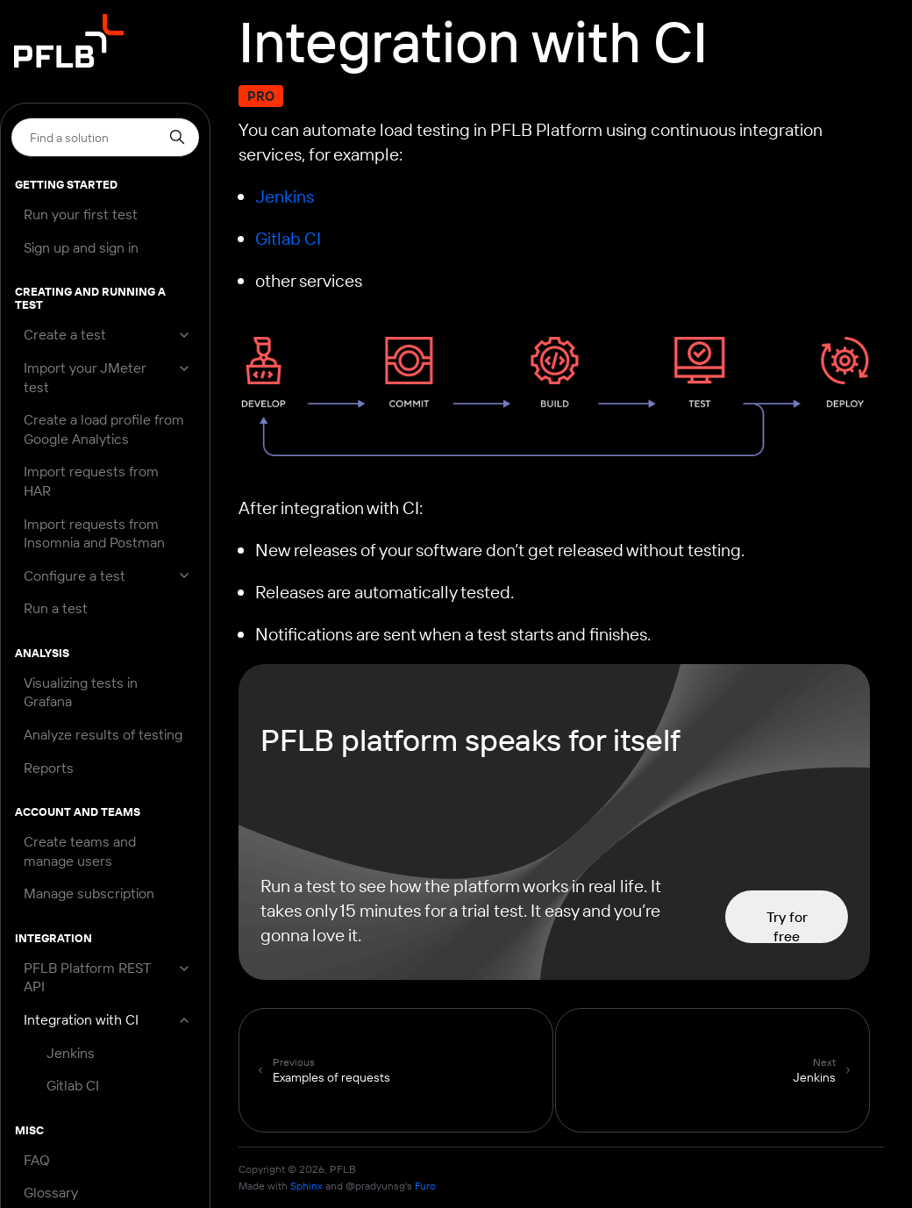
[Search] (105, 137)
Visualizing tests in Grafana (81, 692)
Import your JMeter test (85, 377)
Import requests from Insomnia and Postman (94, 533)
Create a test (65, 334)
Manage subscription (89, 893)
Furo (425, 1185)
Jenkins (70, 1052)
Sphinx (306, 1185)
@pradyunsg (375, 1185)
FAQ (37, 1160)
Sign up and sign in (81, 247)
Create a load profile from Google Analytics (104, 429)
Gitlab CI (72, 1085)
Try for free (787, 925)
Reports (49, 767)
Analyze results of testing (103, 734)
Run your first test (81, 214)
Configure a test (74, 575)
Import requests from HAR (91, 480)
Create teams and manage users (80, 851)
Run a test (56, 608)
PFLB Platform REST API (87, 977)
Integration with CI (81, 1019)
